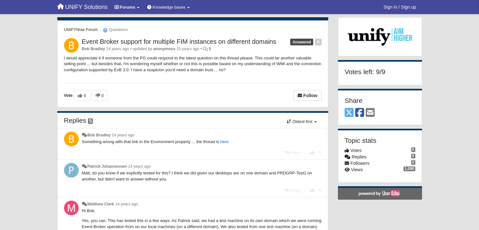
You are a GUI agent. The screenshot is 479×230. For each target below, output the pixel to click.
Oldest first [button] (302, 121)
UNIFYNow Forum (81, 29)
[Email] (370, 113)
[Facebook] (359, 113)
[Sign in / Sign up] (400, 7)
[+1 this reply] (312, 152)
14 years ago (123, 135)
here (224, 141)
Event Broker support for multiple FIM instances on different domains (179, 41)
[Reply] (293, 152)
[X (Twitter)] (349, 113)
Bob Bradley (93, 49)
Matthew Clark (100, 204)
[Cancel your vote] (320, 152)
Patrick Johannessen (107, 166)
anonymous (164, 49)
